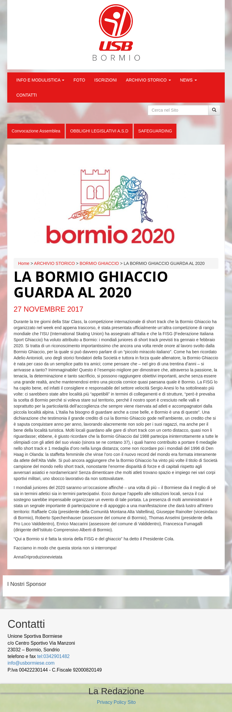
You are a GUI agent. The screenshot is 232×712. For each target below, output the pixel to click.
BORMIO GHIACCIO (99, 263)
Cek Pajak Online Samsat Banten (169, 669)
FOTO (79, 80)
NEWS (188, 80)
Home (23, 263)
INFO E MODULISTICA (40, 80)
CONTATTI (26, 95)
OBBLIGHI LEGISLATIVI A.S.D (99, 131)
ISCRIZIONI (105, 80)
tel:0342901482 (53, 656)
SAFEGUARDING (155, 131)
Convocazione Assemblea (35, 131)
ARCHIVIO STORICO (148, 80)
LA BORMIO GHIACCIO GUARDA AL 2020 (91, 284)
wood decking (118, 669)
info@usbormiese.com (31, 663)
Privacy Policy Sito (116, 702)
